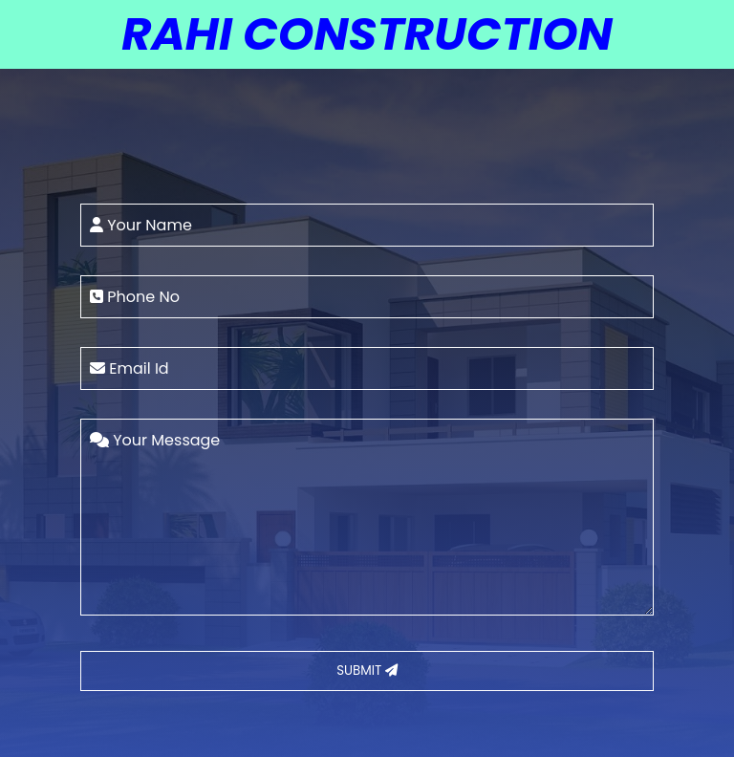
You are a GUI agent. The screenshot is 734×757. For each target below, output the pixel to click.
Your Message (155, 440)
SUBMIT (367, 670)
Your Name (141, 225)
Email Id (129, 368)
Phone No (135, 297)
